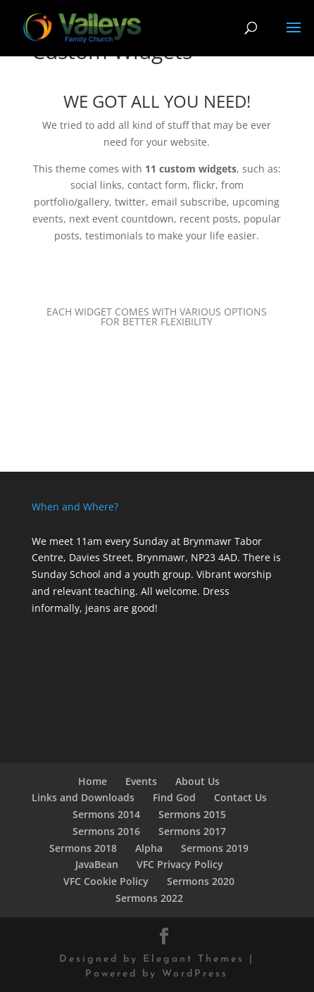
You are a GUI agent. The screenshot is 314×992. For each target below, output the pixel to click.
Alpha (149, 848)
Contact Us (240, 797)
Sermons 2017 (192, 831)
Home (92, 781)
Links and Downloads (83, 797)
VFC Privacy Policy (180, 864)
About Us (197, 781)
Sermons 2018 (83, 848)
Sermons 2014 (106, 814)
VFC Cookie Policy (106, 881)
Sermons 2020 (200, 881)
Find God (174, 797)
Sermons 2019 (215, 848)
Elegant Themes (193, 959)
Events (141, 781)
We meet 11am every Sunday (100, 541)
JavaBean (96, 864)
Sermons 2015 (192, 814)
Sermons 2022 (149, 898)
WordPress (195, 974)
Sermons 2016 (106, 831)
